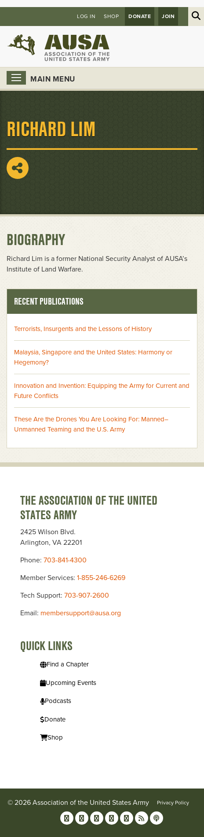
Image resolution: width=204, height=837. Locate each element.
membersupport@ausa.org (80, 613)
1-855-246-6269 (101, 577)
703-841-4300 (65, 560)
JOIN (168, 16)
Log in (86, 16)
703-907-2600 (86, 595)
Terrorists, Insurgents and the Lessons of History (83, 329)
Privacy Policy (173, 803)
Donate (139, 16)
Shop (111, 16)
